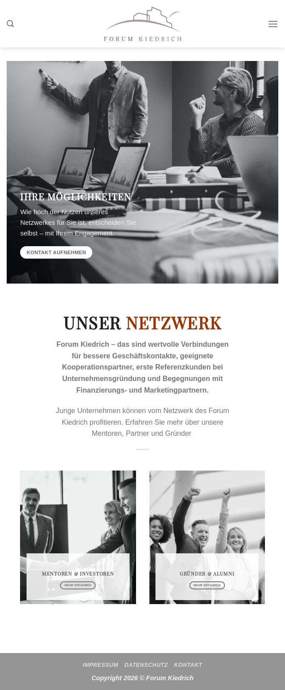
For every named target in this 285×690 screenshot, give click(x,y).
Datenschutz (146, 665)
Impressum (101, 665)
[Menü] (273, 24)
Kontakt (188, 665)
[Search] (10, 23)
